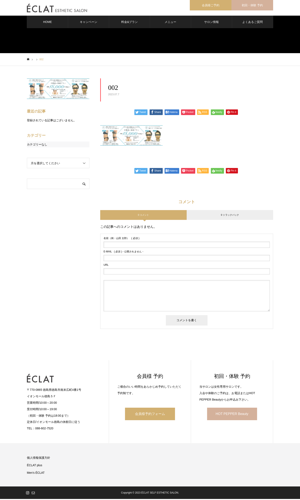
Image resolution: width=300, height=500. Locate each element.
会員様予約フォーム (150, 414)
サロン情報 (211, 23)
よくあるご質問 (252, 23)
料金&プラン (129, 23)
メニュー (170, 23)
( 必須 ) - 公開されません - (123, 252)
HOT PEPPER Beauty (232, 414)
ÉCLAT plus (34, 466)
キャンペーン (88, 23)
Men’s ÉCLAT (36, 473)
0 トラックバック (230, 215)
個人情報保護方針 (38, 458)
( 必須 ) (121, 239)
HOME (47, 23)
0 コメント (143, 215)
